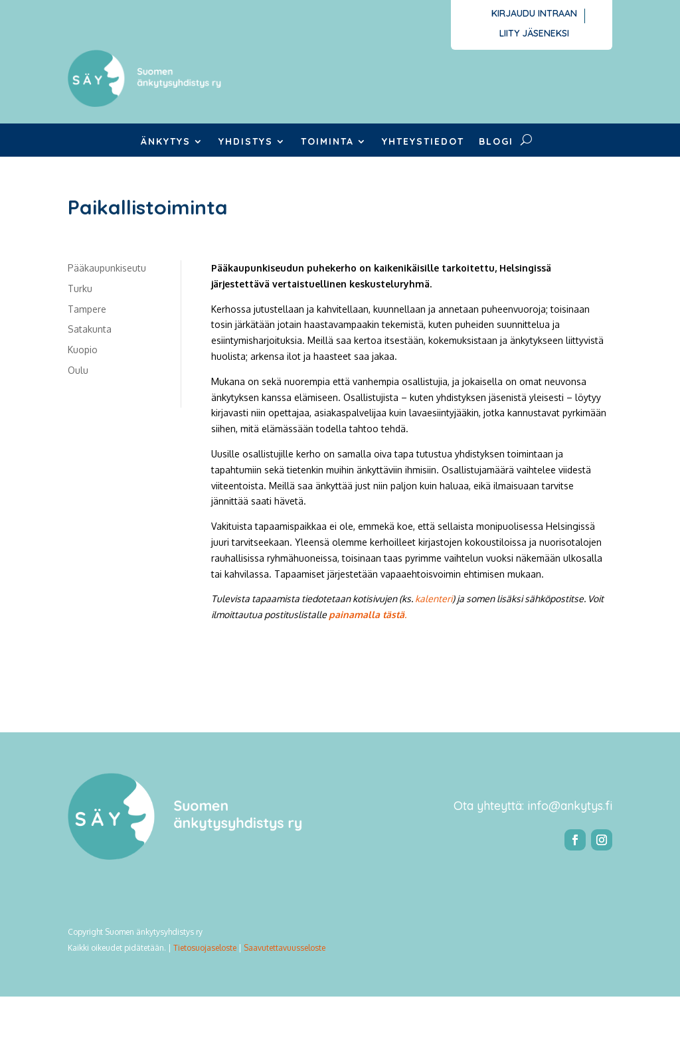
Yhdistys (245, 142)
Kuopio (83, 349)
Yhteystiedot (423, 142)
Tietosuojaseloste (204, 948)
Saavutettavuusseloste (284, 948)
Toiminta (327, 142)
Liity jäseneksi (534, 34)
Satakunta (90, 329)
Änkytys (166, 142)
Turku (80, 288)
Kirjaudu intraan (534, 14)
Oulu (78, 370)
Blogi (496, 142)
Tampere (87, 309)
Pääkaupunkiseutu (107, 268)
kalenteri (433, 598)
